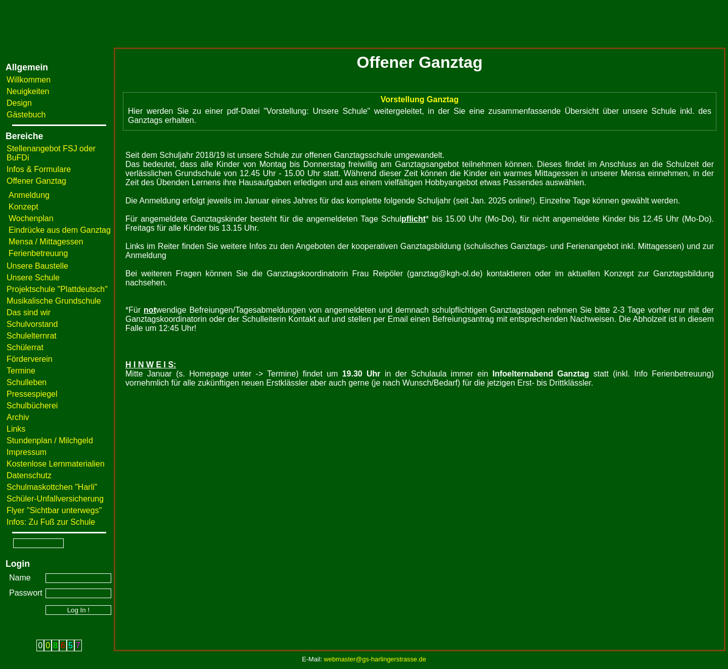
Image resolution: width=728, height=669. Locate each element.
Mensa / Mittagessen (46, 241)
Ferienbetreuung (38, 253)
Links (16, 429)
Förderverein (30, 359)
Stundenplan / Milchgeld (50, 440)
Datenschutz (29, 475)
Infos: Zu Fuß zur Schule (51, 522)
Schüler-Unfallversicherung (55, 498)
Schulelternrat (32, 335)
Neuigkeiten (28, 91)
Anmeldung (29, 195)
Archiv (18, 417)
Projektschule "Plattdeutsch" (57, 289)
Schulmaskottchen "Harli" (52, 487)
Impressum (27, 452)
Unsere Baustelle (37, 266)
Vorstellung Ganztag (420, 99)
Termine (21, 370)
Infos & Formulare (39, 169)
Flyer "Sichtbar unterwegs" (54, 510)
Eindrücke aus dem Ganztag (60, 230)
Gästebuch (26, 114)
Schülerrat (25, 347)
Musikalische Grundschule (54, 301)
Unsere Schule (33, 277)
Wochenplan (31, 218)
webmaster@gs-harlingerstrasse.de (375, 659)
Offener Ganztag (36, 181)
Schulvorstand (32, 324)
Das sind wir (29, 312)
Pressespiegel (32, 394)
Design (19, 103)
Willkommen (29, 79)
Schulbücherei (32, 405)
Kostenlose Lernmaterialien (56, 463)
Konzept (23, 206)
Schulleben (27, 382)
